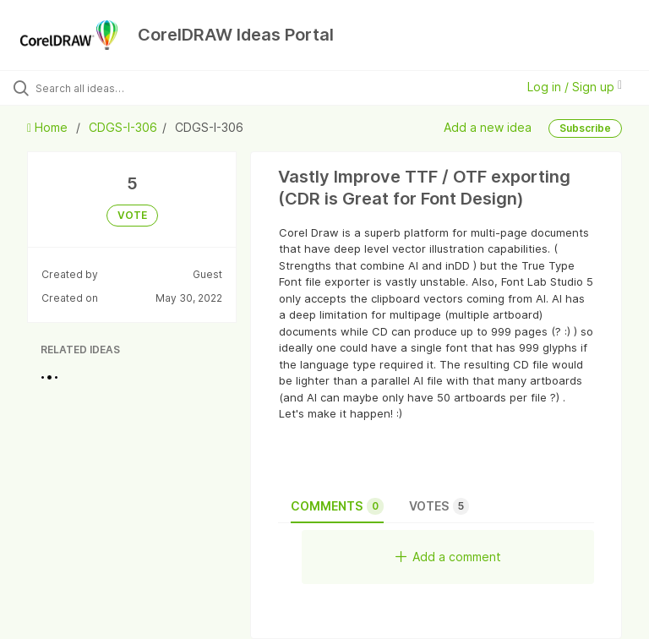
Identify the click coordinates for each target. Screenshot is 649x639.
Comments (337, 506)
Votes (439, 506)
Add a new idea (488, 126)
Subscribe (585, 128)
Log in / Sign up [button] (574, 86)
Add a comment (448, 556)
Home (49, 127)
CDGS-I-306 (123, 127)
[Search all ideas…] (114, 88)
